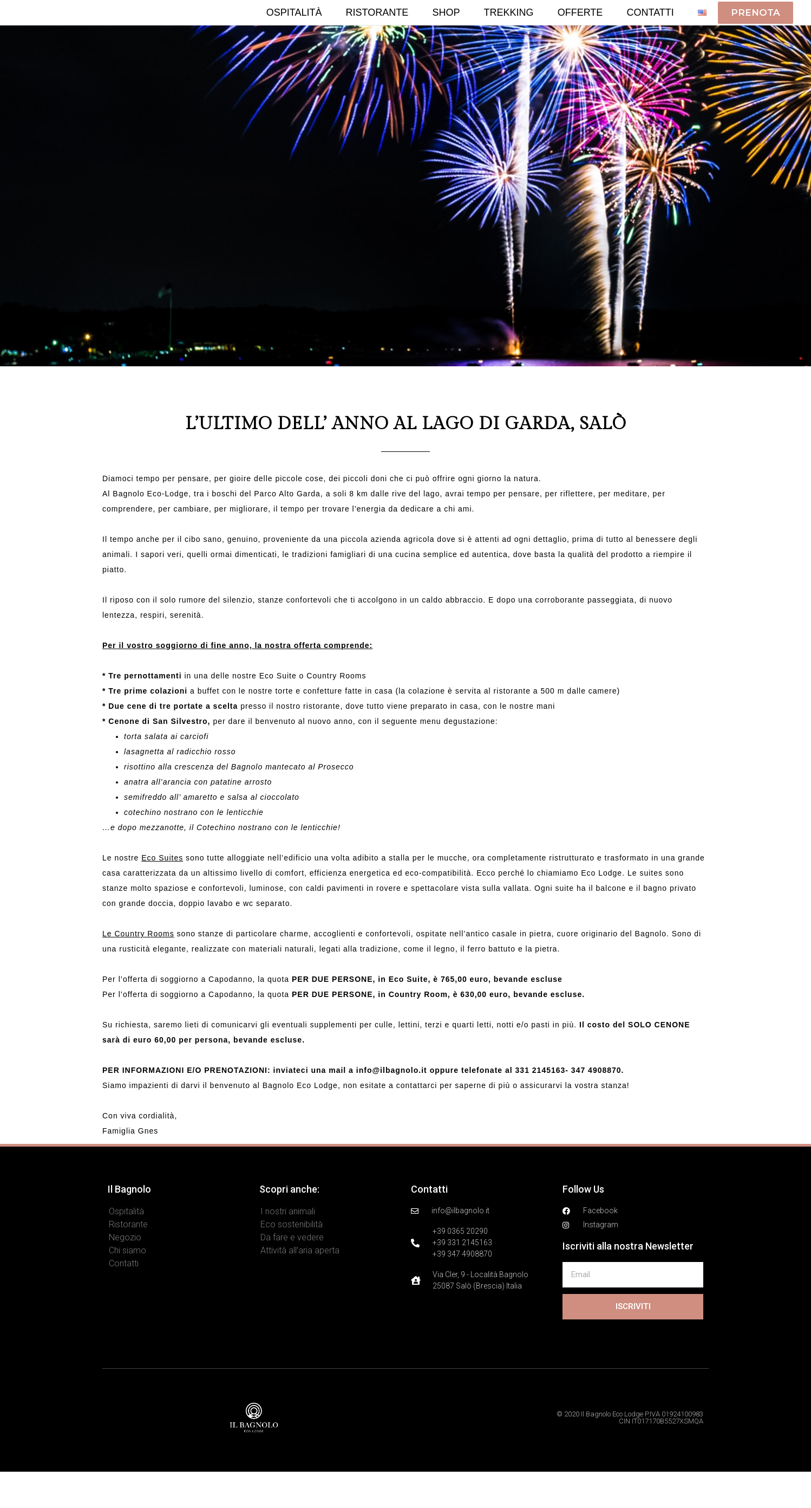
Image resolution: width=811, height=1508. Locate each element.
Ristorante (377, 30)
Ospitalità (294, 30)
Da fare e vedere (292, 1273)
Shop (446, 30)
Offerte (580, 30)
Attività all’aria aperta (299, 1287)
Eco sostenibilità (291, 1260)
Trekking (509, 30)
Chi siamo (127, 1287)
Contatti (650, 30)
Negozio (125, 1273)
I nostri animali (287, 1247)
